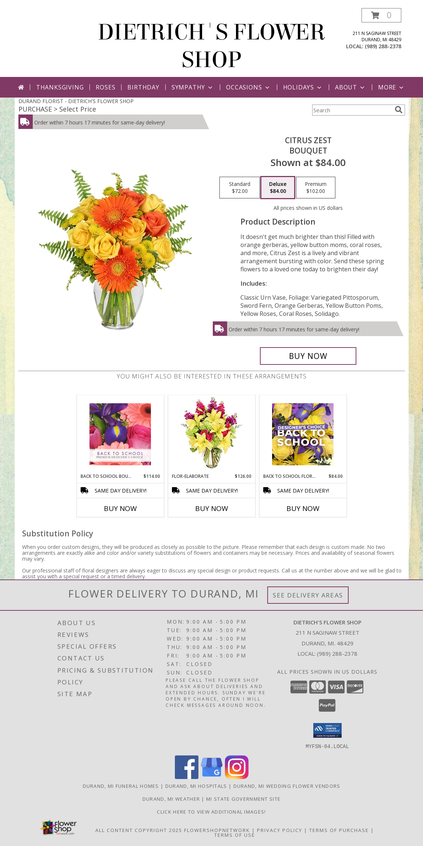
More (391, 87)
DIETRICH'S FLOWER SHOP (211, 46)
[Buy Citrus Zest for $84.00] (308, 356)
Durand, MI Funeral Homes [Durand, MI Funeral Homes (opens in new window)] (121, 785)
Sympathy (193, 87)
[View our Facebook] (186, 776)
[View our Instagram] (236, 776)
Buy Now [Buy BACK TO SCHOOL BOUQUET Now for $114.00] (120, 508)
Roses (105, 87)
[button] (381, 15)
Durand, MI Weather (171, 798)
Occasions (248, 87)
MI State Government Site (243, 798)
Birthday (143, 87)
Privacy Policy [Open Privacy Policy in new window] (279, 829)
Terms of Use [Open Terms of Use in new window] (234, 834)
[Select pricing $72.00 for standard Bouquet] (240, 187)
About (350, 87)
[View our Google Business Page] (211, 776)
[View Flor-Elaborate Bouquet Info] (211, 434)
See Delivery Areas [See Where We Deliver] (308, 595)
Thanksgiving (60, 87)
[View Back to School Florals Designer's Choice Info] (303, 434)
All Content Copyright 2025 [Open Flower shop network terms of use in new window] (138, 829)
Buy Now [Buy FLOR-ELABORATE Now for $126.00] (211, 508)
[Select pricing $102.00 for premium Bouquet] (315, 187)
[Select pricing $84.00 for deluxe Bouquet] (277, 187)
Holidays (303, 87)
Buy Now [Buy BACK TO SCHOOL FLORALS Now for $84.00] (303, 508)
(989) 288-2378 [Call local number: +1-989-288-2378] (383, 46)
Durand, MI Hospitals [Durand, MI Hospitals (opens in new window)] (196, 785)
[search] (399, 110)
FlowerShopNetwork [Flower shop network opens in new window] (217, 829)
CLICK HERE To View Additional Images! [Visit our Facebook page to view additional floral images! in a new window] (211, 811)
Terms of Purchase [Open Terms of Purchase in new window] (339, 829)
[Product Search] (352, 110)
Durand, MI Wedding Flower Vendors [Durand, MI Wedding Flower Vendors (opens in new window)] (287, 785)
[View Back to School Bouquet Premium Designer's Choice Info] (120, 434)
